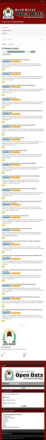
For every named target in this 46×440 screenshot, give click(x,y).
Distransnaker (18, 22)
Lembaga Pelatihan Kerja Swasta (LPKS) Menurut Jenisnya (22, 297)
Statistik (23, 388)
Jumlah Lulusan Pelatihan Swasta (14, 137)
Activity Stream (7, 30)
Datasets (6, 27)
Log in (42, 1)
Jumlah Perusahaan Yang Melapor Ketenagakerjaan (19, 85)
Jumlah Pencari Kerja (10, 98)
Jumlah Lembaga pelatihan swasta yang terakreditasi (20, 163)
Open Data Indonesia (9, 403)
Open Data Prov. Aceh (9, 400)
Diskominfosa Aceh (14, 383)
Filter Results (6, 54)
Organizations (7, 22)
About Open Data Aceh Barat (11, 394)
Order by (4, 44)
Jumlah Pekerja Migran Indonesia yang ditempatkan (19, 125)
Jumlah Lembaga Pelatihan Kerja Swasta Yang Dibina (20, 188)
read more (23, 349)
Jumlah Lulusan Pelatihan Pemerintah (15, 150)
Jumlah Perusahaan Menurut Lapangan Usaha (18, 228)
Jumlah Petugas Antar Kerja (12, 72)
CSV (3, 69)
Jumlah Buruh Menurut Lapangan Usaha (16, 215)
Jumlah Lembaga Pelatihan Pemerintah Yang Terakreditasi (21, 176)
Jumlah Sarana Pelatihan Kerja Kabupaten (17, 60)
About (5, 33)
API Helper (6, 397)
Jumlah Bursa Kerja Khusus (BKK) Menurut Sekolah (20, 284)
